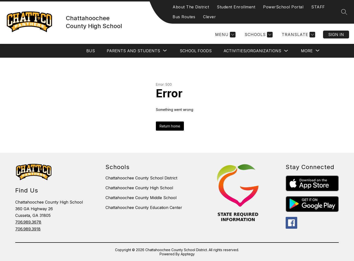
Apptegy (188, 254)
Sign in (336, 34)
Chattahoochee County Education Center (143, 207)
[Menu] (225, 35)
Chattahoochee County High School (139, 187)
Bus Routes (184, 16)
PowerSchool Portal (283, 6)
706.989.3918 (28, 228)
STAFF (318, 6)
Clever (209, 16)
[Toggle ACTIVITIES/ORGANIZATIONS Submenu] (286, 51)
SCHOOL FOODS (196, 50)
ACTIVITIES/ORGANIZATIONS (252, 50)
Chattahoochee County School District (141, 177)
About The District (191, 6)
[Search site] (344, 12)
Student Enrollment (236, 6)
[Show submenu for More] (307, 51)
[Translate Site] (297, 35)
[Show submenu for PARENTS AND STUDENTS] (133, 51)
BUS (90, 50)
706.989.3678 (28, 222)
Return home (170, 126)
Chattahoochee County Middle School (141, 197)
